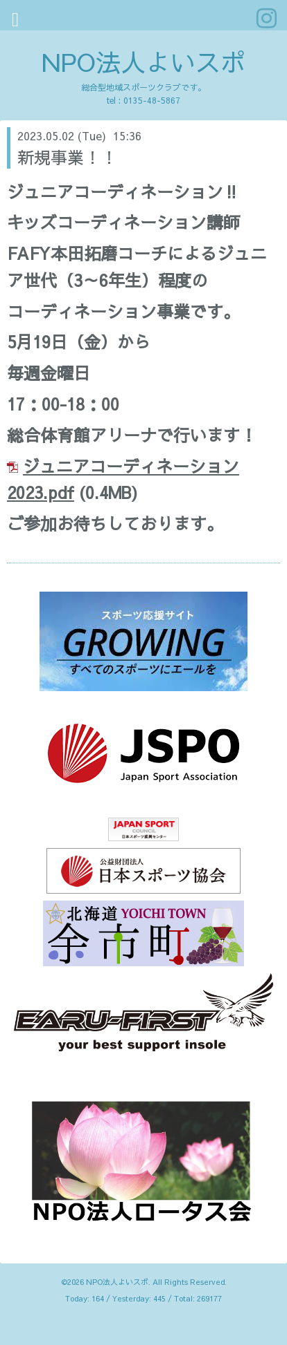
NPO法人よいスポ (143, 61)
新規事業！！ (67, 157)
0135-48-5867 (151, 100)
